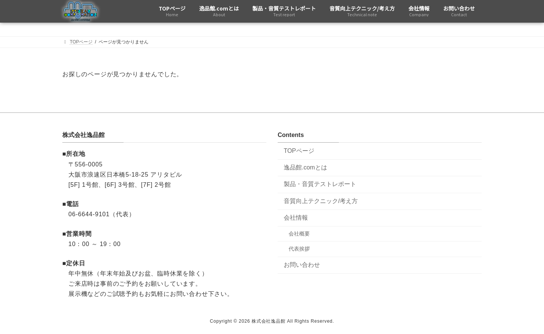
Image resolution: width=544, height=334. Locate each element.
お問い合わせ (302, 265)
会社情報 (296, 217)
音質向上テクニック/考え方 (321, 201)
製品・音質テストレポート (320, 184)
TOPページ (299, 151)
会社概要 (299, 234)
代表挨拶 (299, 249)
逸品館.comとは (305, 167)
